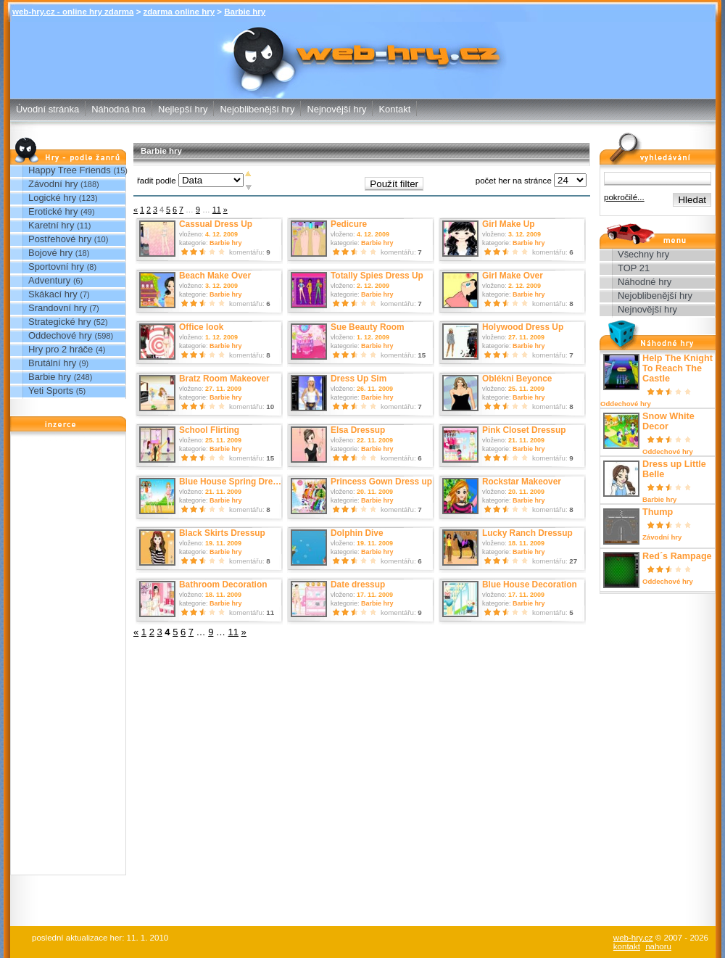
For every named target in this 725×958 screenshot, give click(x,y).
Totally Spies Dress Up (377, 276)
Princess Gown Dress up (381, 481)
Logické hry (52, 197)
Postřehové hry (59, 239)
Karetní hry (51, 225)
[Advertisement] (68, 657)
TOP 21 (634, 268)
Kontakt (394, 109)
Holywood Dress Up (522, 327)
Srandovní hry (57, 307)
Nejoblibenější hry (257, 109)
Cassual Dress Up (215, 224)
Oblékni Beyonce (517, 378)
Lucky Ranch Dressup (527, 533)
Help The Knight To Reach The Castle (677, 368)
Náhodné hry (644, 281)
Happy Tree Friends (69, 170)
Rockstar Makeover (521, 481)
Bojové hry (50, 252)
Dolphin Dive (357, 533)
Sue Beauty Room (368, 327)
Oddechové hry (60, 335)
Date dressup (358, 584)
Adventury (49, 280)
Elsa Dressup (358, 430)
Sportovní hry (56, 266)
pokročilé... (624, 197)
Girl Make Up (508, 224)
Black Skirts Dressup (222, 533)
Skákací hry (53, 294)
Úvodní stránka (47, 109)
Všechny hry (643, 254)
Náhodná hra (118, 109)
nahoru (658, 946)
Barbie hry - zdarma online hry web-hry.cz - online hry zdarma (363, 40)
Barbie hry (244, 11)
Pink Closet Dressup (524, 430)
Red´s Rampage (677, 556)
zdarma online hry (179, 11)
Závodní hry (53, 183)
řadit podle (156, 180)
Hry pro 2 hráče (60, 349)
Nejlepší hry (182, 109)
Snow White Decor (668, 421)
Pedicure (349, 224)
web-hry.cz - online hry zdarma (72, 11)
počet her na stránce (514, 180)
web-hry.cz (633, 937)
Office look (201, 327)
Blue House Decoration (529, 584)
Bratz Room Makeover (224, 378)
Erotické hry (53, 211)
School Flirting (209, 430)
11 (216, 209)
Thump (657, 512)
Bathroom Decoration (223, 584)
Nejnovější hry (336, 109)
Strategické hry (59, 321)
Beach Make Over (215, 276)
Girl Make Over (512, 276)
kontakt (626, 946)
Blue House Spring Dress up (237, 481)
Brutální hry (52, 363)
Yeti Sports (50, 390)
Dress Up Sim (358, 378)
